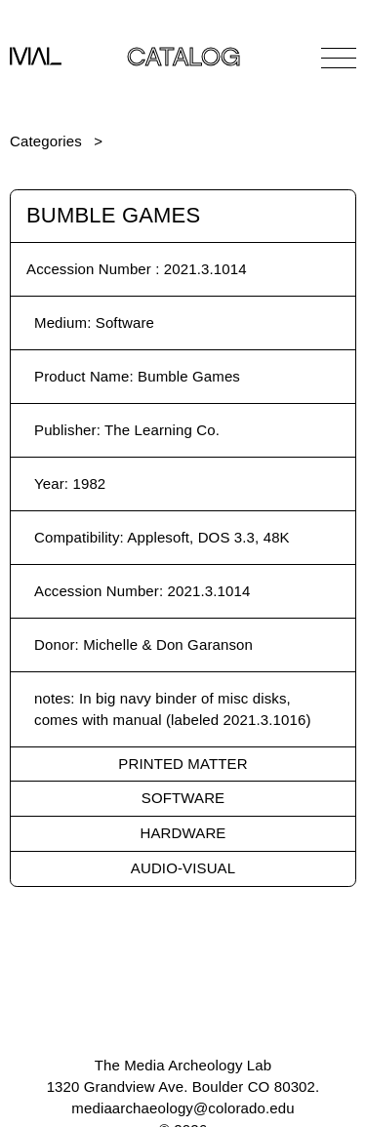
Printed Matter (182, 763)
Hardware (183, 833)
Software (183, 797)
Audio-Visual (183, 868)
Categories (46, 141)
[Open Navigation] (338, 57)
